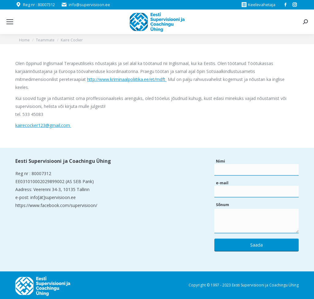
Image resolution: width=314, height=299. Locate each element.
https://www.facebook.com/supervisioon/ (56, 205)
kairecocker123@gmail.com (43, 125)
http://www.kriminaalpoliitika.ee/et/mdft (127, 79)
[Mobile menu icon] (9, 21)
